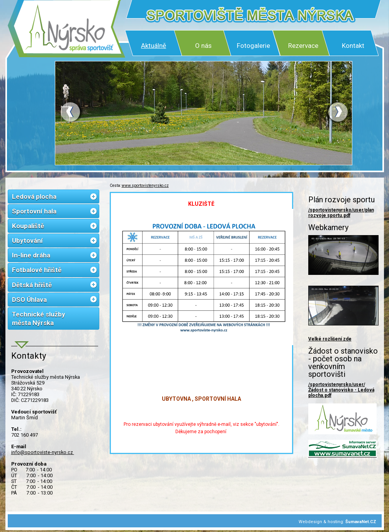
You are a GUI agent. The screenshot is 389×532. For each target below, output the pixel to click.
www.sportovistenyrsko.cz (145, 185)
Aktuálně (153, 45)
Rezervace (303, 45)
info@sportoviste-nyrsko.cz (42, 452)
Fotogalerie (253, 45)
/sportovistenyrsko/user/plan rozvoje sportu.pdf (341, 212)
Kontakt (353, 45)
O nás (203, 45)
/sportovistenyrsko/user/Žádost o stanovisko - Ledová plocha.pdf (341, 390)
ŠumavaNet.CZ (360, 521)
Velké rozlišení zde (330, 339)
